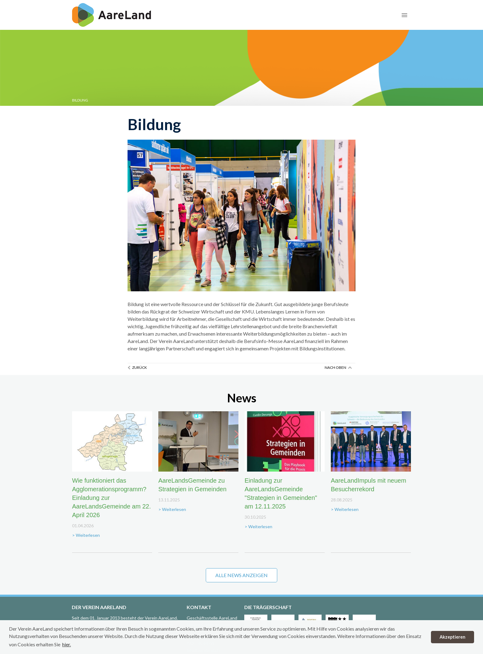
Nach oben (335, 367)
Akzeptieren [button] (452, 637)
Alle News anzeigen (241, 575)
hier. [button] (66, 644)
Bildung (80, 100)
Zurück (139, 367)
